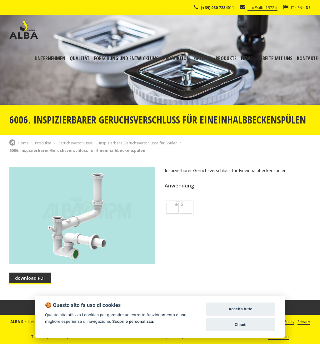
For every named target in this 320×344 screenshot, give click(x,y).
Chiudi (240, 324)
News (247, 58)
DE (308, 7)
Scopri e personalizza (132, 321)
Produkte (226, 58)
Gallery (202, 58)
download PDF (30, 278)
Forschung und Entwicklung (126, 58)
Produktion (176, 58)
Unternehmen (50, 58)
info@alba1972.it (263, 7)
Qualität (79, 58)
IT (292, 7)
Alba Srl (23, 29)
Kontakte (307, 58)
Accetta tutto (240, 309)
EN (300, 7)
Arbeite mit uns (274, 58)
